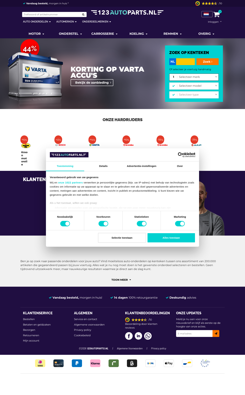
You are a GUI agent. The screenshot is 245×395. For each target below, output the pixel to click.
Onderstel (69, 34)
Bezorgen (29, 329)
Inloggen (213, 21)
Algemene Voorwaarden (130, 348)
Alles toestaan (171, 237)
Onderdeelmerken (95, 21)
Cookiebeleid (82, 335)
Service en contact (85, 319)
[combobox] (198, 77)
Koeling (137, 34)
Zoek (207, 61)
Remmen (171, 34)
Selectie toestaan (122, 237)
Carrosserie (103, 34)
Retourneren (31, 335)
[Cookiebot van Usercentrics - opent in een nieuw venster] (180, 154)
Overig (205, 34)
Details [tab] (103, 166)
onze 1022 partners (70, 182)
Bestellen (29, 319)
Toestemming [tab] (65, 166)
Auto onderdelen (35, 21)
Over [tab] (180, 166)
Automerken (65, 21)
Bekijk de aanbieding (92, 82)
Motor (35, 34)
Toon (121, 279)
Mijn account (31, 340)
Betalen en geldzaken (37, 324)
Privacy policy (82, 329)
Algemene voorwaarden (89, 324)
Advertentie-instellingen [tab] (141, 166)
